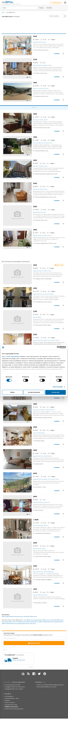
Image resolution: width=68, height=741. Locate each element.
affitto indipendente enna (46, 622)
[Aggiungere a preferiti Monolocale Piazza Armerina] (63, 513)
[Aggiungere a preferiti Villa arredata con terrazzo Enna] (63, 154)
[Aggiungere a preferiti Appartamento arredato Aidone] (63, 467)
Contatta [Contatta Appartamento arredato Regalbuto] (56, 583)
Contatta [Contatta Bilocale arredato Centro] (56, 131)
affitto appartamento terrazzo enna (12, 616)
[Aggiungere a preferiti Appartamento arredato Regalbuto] (63, 583)
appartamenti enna (23, 623)
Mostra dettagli (58, 386)
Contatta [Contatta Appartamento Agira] (56, 560)
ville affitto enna (21, 622)
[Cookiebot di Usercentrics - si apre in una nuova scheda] (58, 347)
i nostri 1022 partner (12, 356)
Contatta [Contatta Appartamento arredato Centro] (56, 77)
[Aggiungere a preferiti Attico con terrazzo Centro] (63, 99)
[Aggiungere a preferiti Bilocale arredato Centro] (63, 131)
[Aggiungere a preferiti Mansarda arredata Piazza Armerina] (63, 421)
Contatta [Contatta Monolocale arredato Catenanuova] (56, 398)
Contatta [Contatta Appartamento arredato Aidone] (56, 467)
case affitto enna (28, 620)
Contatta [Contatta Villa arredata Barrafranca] (56, 537)
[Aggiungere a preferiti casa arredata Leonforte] (63, 606)
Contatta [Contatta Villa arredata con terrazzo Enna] (56, 154)
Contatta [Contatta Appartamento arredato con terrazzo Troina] (56, 490)
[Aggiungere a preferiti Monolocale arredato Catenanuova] (63, 398)
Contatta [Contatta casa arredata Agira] (56, 444)
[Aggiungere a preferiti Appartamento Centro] (63, 53)
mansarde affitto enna (56, 620)
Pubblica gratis (56, 3)
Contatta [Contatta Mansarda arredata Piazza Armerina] (56, 421)
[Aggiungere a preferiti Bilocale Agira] (63, 328)
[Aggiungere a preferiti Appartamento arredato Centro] (63, 76)
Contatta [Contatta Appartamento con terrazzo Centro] (56, 305)
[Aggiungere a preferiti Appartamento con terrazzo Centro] (63, 305)
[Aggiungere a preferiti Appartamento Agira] (63, 560)
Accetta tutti (55, 392)
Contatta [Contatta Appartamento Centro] (56, 53)
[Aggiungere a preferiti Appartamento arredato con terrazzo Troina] (63, 490)
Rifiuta (12, 392)
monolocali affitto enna (8, 622)
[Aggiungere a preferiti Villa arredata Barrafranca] (63, 536)
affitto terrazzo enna (32, 622)
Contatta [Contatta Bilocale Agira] (56, 328)
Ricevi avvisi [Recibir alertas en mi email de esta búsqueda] (34, 643)
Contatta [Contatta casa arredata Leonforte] (56, 606)
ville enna (33, 623)
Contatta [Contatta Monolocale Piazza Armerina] (56, 514)
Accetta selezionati (34, 392)
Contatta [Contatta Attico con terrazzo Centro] (56, 100)
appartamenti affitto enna (41, 620)
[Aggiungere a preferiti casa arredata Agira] (63, 444)
